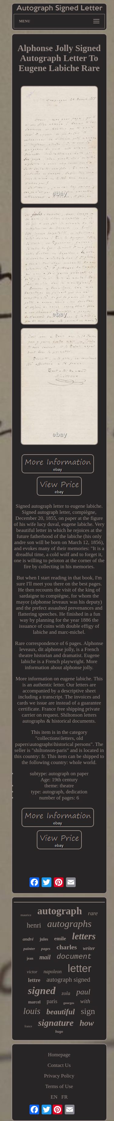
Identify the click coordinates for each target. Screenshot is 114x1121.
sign (88, 1011)
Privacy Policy (59, 1076)
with (85, 1001)
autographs (69, 923)
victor (32, 971)
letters (84, 936)
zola (66, 993)
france (28, 1026)
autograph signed (68, 979)
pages (45, 948)
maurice (25, 915)
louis (31, 1011)
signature (56, 1023)
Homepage (59, 1055)
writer (89, 948)
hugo (59, 1031)
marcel (34, 1002)
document (74, 957)
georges (68, 1003)
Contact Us (59, 1065)
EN (53, 1097)
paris (52, 1001)
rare (93, 913)
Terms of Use (59, 1086)
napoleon (52, 971)
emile (60, 938)
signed (42, 990)
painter (29, 948)
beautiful (61, 1012)
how (87, 1023)
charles (67, 947)
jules (44, 939)
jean (30, 958)
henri (34, 925)
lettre (34, 980)
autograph (59, 911)
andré (27, 939)
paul (83, 991)
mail (45, 957)
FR (64, 1097)
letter (80, 968)
